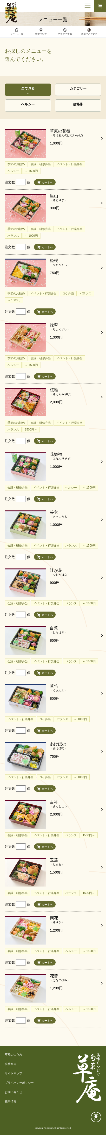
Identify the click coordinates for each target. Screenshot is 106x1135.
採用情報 (10, 1101)
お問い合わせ (13, 1092)
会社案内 (10, 1064)
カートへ (47, 182)
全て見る (28, 88)
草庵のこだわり (15, 1054)
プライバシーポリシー (19, 1082)
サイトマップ (13, 1073)
